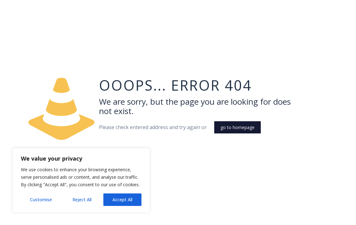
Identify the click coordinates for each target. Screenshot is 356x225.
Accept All (122, 199)
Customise (41, 199)
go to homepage (237, 127)
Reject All (81, 199)
